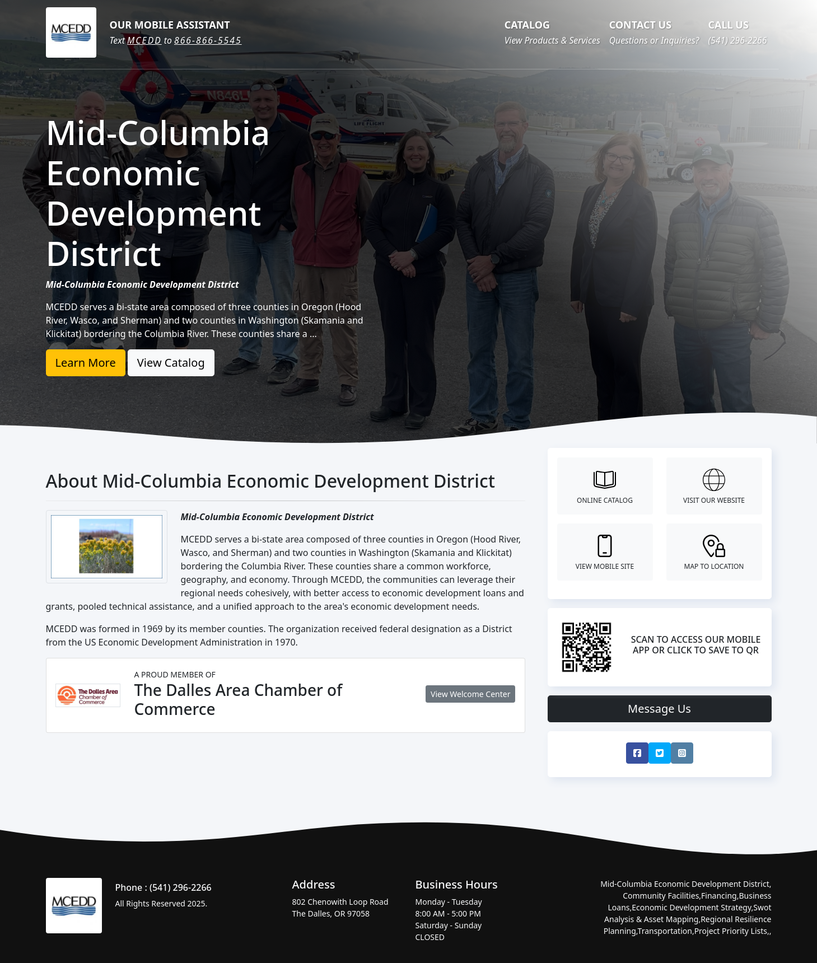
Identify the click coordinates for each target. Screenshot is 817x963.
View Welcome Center (470, 694)
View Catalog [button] (171, 362)
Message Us (659, 708)
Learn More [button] (85, 362)
